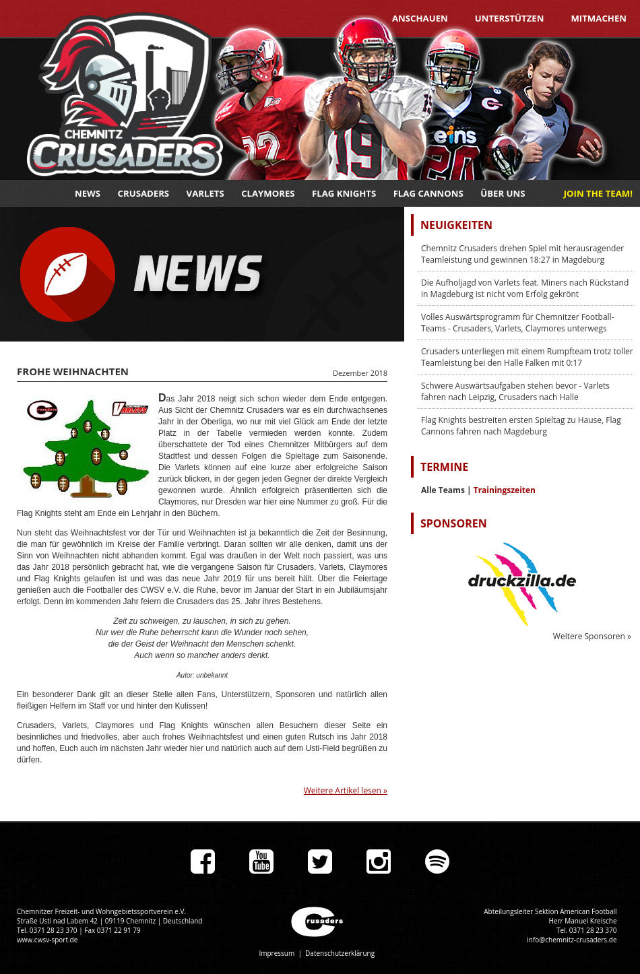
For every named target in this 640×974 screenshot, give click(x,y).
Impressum (276, 953)
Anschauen (420, 18)
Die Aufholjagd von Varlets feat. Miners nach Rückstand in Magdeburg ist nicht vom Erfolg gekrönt (525, 288)
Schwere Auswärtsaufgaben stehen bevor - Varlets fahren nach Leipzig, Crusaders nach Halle (515, 391)
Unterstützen (509, 18)
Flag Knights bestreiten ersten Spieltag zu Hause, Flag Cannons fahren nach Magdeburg (521, 425)
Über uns (502, 193)
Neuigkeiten (456, 225)
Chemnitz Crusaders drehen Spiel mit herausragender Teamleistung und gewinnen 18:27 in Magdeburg (522, 253)
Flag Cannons (428, 193)
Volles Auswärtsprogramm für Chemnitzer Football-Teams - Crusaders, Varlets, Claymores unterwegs (517, 322)
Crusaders (144, 193)
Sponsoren (453, 523)
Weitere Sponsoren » (592, 636)
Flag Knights (344, 193)
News (87, 193)
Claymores (267, 193)
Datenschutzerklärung (340, 953)
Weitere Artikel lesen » (345, 790)
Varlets (205, 193)
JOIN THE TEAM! (598, 193)
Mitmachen (599, 18)
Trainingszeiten (505, 490)
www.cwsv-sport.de (47, 939)
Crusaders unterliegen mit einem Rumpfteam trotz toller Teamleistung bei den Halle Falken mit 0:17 (527, 357)
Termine (444, 466)
